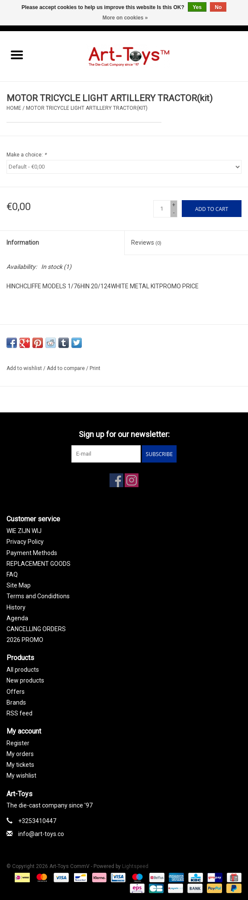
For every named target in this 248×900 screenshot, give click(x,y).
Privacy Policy (25, 541)
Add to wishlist (24, 368)
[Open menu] (17, 54)
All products (22, 669)
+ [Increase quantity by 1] (173, 205)
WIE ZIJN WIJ (24, 530)
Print (95, 368)
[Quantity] (162, 208)
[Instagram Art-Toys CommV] (131, 480)
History (16, 607)
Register (17, 743)
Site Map (18, 585)
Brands (16, 702)
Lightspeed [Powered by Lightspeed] (135, 866)
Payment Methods (31, 552)
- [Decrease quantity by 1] (173, 213)
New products (25, 680)
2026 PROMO (24, 639)
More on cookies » (125, 18)
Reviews (146, 242)
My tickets (20, 764)
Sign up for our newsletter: (124, 434)
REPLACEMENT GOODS (38, 563)
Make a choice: (26, 155)
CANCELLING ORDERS (36, 629)
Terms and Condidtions (38, 596)
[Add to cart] (212, 208)
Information (22, 242)
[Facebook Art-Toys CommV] (116, 480)
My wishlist (21, 775)
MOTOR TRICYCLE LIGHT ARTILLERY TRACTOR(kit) (87, 108)
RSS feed (19, 713)
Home (13, 108)
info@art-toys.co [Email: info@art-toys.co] (41, 833)
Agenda (17, 618)
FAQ (12, 574)
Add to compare (66, 368)
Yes (197, 7)
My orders (20, 753)
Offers (15, 691)
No (218, 7)
